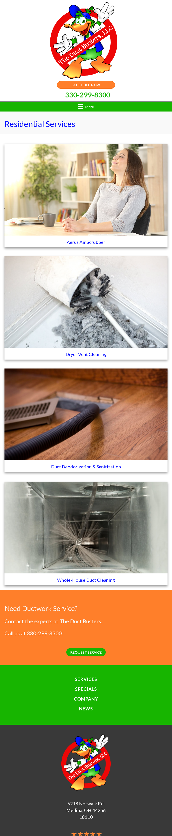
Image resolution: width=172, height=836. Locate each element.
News (86, 708)
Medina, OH (78, 810)
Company (86, 698)
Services (86, 679)
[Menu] (86, 107)
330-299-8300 (44, 633)
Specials (86, 689)
